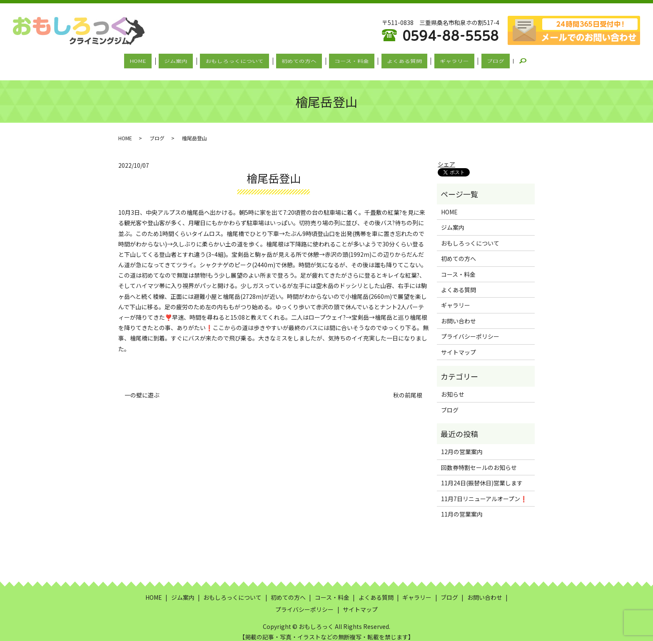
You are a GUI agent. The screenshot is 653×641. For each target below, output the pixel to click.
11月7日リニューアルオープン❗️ (484, 491)
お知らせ (452, 387)
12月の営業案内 (462, 444)
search (503, 60)
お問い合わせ (458, 313)
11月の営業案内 (462, 506)
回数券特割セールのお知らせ (479, 460)
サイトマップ (458, 344)
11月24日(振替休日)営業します (482, 476)
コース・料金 (348, 59)
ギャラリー (438, 59)
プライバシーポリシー (470, 329)
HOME (159, 59)
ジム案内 (191, 59)
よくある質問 (394, 59)
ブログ (473, 59)
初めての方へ (301, 59)
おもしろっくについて (243, 59)
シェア (446, 156)
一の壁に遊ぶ (142, 388)
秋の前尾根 (407, 388)
